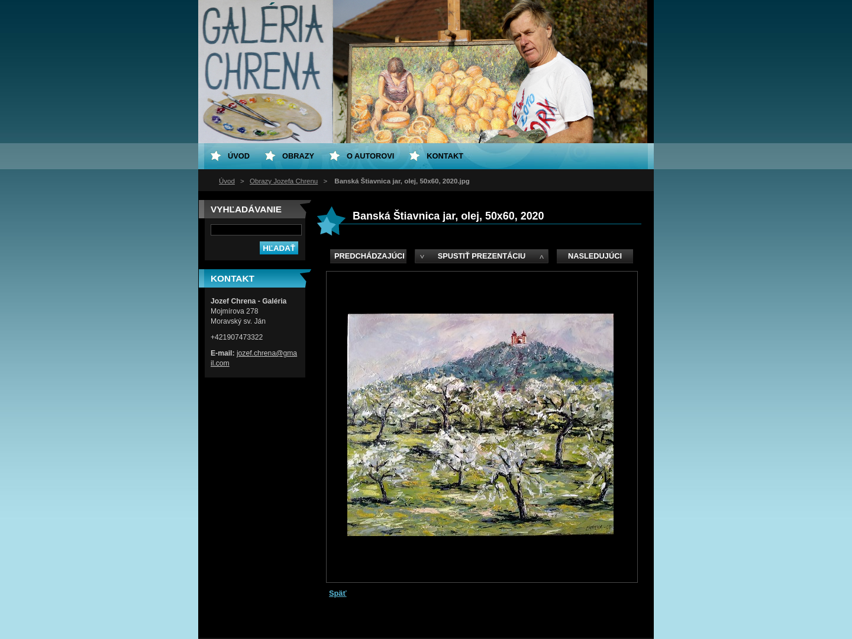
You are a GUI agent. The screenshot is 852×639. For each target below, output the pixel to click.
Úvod (227, 181)
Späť (338, 593)
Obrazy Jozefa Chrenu (284, 181)
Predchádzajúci (369, 255)
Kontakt (445, 155)
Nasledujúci (595, 255)
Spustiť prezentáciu (482, 255)
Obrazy (298, 155)
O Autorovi (370, 155)
